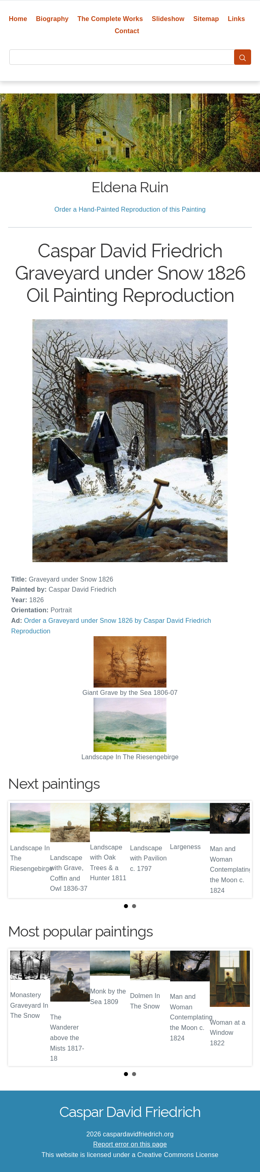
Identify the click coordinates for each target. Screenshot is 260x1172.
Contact (127, 31)
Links (236, 18)
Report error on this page (130, 1144)
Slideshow (168, 18)
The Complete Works (110, 18)
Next (239, 849)
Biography (52, 18)
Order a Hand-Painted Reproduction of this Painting (130, 209)
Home (18, 18)
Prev (20, 849)
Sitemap (206, 18)
